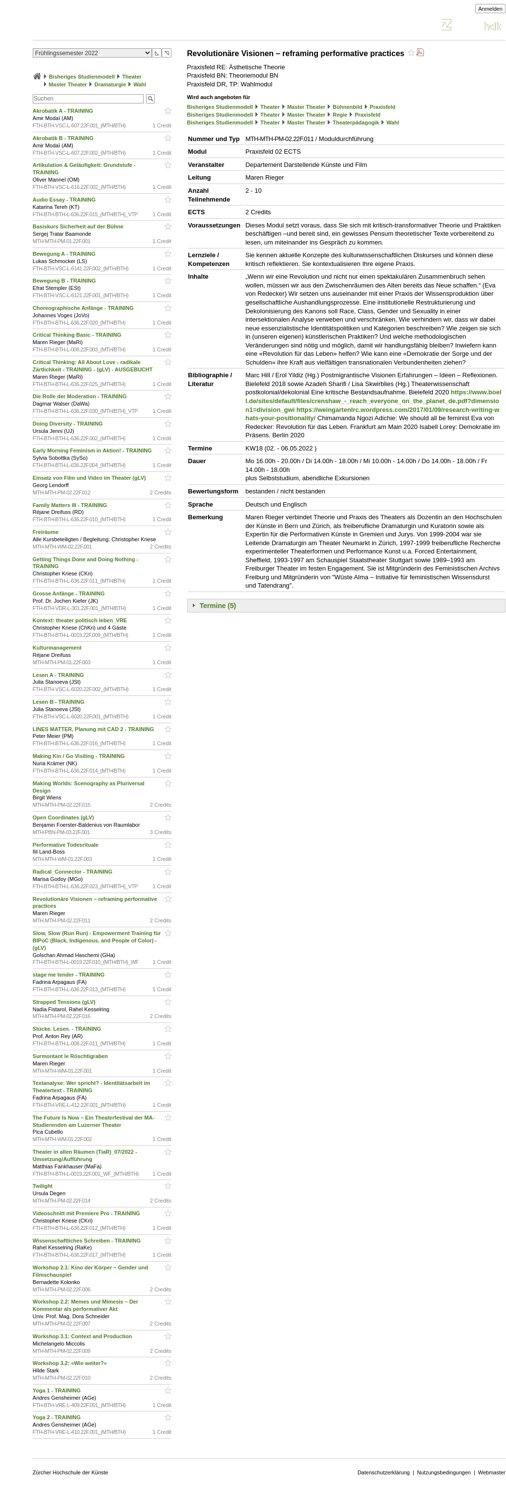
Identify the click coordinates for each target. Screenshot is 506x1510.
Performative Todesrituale (66, 845)
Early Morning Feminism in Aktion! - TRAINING (93, 450)
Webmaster (492, 1472)
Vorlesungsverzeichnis (104, 26)
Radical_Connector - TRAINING (73, 872)
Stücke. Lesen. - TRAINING (68, 1029)
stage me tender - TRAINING (69, 975)
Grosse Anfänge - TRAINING (69, 593)
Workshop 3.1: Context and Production (83, 1336)
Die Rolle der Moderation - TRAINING (80, 396)
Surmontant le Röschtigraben (71, 1056)
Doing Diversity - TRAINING (69, 424)
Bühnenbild (347, 107)
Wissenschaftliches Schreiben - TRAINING (87, 1241)
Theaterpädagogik (356, 122)
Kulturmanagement (58, 648)
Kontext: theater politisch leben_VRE (80, 620)
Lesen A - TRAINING (59, 675)
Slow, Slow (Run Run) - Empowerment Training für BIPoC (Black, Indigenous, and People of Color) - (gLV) (97, 940)
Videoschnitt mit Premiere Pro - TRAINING (87, 1213)
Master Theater (68, 84)
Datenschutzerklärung (384, 1472)
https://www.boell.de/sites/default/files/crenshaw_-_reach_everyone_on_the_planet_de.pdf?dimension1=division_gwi (373, 400)
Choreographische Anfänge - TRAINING (84, 308)
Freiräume (46, 532)
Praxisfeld (383, 107)
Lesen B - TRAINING (59, 702)
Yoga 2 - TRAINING (57, 1417)
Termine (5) (218, 606)
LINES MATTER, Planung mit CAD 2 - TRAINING (94, 729)
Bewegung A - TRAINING (65, 254)
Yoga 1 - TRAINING (57, 1390)
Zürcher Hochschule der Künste (70, 1472)
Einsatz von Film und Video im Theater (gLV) (90, 478)
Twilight (43, 1186)
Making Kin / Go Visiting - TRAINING (79, 756)
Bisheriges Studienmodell (82, 77)
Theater (132, 77)
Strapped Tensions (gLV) (65, 1002)
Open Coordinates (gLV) (64, 817)
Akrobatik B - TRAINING (64, 138)
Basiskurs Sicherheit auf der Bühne (79, 226)
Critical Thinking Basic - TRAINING (78, 335)
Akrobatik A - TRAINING (64, 111)
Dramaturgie (110, 84)
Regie (340, 115)
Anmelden (490, 9)
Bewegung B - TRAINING (65, 281)
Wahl (139, 84)
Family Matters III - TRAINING (70, 505)
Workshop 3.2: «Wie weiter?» (70, 1363)
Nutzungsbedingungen (444, 1472)
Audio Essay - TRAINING (65, 200)
